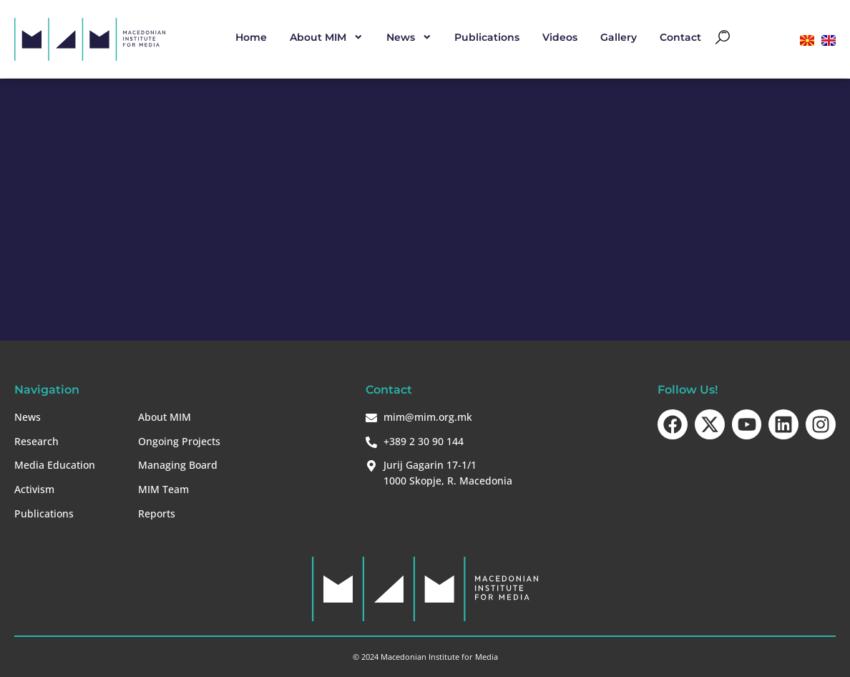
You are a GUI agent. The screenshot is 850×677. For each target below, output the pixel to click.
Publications (486, 37)
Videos (559, 37)
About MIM (326, 37)
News (409, 37)
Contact (680, 37)
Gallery (618, 37)
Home (251, 37)
